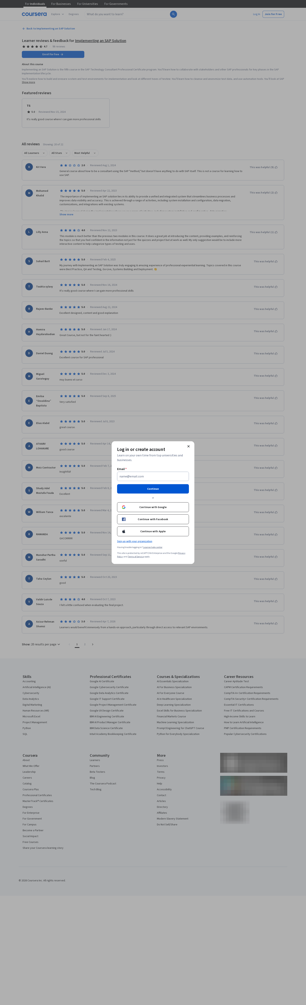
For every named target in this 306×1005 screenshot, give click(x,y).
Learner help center (152, 547)
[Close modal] (188, 446)
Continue (153, 489)
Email (122, 469)
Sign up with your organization (134, 541)
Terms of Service (136, 556)
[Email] (153, 476)
